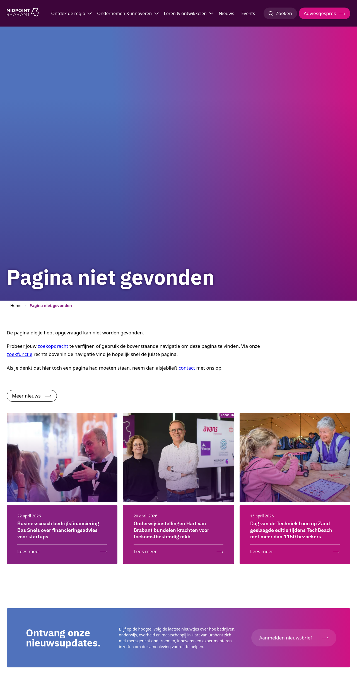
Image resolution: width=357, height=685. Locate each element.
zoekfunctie (19, 354)
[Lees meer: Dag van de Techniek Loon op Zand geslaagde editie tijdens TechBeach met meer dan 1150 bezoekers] (295, 550)
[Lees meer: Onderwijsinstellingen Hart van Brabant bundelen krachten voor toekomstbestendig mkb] (178, 550)
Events (248, 13)
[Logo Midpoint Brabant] (23, 13)
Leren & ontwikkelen (185, 13)
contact (186, 368)
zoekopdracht (53, 346)
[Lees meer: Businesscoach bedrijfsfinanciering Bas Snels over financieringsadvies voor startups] (62, 550)
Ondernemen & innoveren (124, 13)
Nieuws (226, 13)
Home (15, 305)
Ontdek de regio (68, 13)
